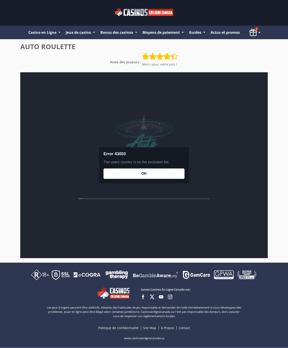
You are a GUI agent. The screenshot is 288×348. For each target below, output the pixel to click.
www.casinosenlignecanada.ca (144, 338)
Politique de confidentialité (119, 328)
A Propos (168, 328)
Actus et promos (225, 32)
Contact (184, 328)
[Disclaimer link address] (87, 274)
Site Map (149, 328)
